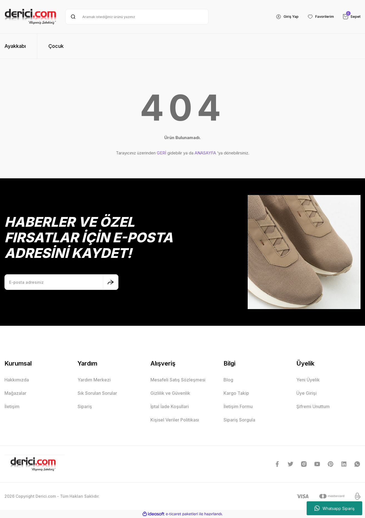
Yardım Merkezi (94, 380)
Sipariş (85, 406)
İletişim (11, 406)
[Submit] (110, 282)
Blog (228, 380)
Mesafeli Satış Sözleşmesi (177, 380)
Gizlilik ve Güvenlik (170, 393)
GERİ (161, 153)
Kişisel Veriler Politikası (174, 420)
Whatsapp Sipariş (334, 508)
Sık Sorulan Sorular (97, 393)
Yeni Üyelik (308, 380)
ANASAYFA (205, 153)
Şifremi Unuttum (313, 406)
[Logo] (30, 16)
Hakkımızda (16, 380)
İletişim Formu (238, 406)
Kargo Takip (236, 393)
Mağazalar (15, 393)
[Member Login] (281, 16)
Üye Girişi (306, 393)
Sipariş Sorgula (239, 420)
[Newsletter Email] (61, 282)
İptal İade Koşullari (169, 406)
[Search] (136, 16)
